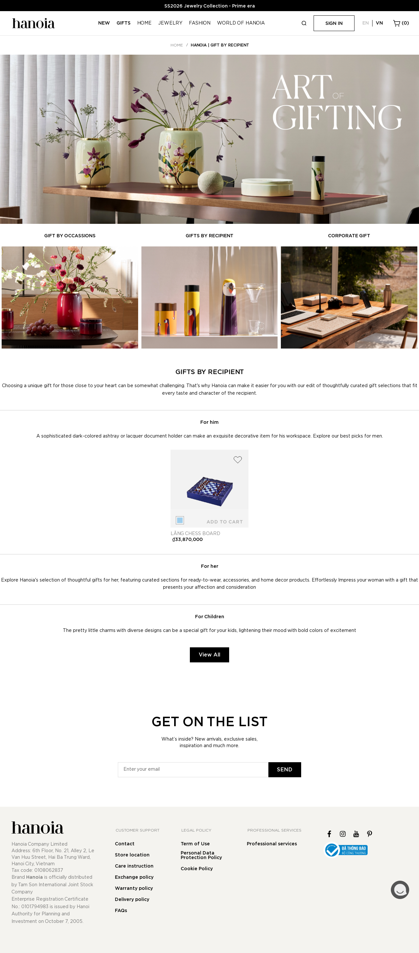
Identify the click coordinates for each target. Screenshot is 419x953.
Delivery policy (132, 899)
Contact (125, 844)
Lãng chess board (195, 533)
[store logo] (32, 23)
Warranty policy (134, 888)
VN (379, 23)
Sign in (334, 23)
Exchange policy (134, 877)
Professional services (272, 844)
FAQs (121, 910)
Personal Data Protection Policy (201, 855)
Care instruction (134, 866)
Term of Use (195, 844)
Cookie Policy (197, 869)
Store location (132, 855)
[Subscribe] (284, 769)
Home (177, 45)
